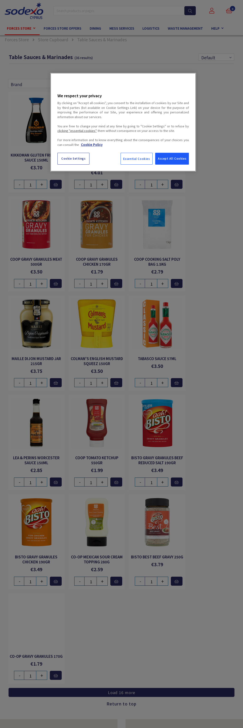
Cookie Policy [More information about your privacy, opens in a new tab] (92, 144)
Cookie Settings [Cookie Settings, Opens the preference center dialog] (73, 158)
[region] (123, 122)
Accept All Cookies (172, 158)
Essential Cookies (136, 159)
